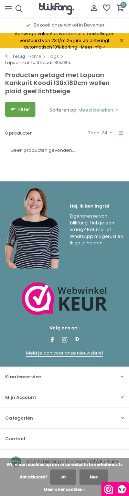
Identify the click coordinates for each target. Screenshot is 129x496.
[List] (121, 133)
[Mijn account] (94, 8)
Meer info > (93, 47)
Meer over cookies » (65, 489)
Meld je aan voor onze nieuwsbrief (64, 353)
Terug (15, 56)
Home (37, 56)
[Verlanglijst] (106, 8)
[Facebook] (52, 340)
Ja (63, 477)
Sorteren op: (63, 110)
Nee (94, 477)
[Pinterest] (77, 340)
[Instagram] (64, 340)
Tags (56, 56)
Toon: (94, 132)
